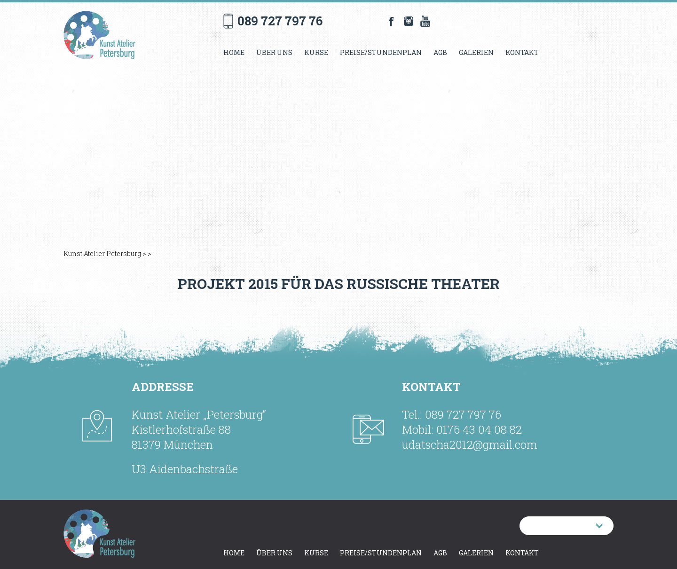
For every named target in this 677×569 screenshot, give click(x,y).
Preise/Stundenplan (381, 52)
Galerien (476, 52)
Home (233, 52)
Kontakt (522, 52)
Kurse (316, 52)
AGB (440, 52)
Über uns (274, 52)
